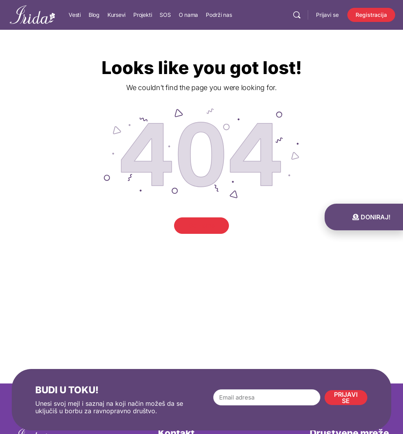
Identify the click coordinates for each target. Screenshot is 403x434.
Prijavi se (327, 14)
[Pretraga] (297, 15)
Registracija (371, 14)
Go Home (202, 225)
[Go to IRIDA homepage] (32, 14)
